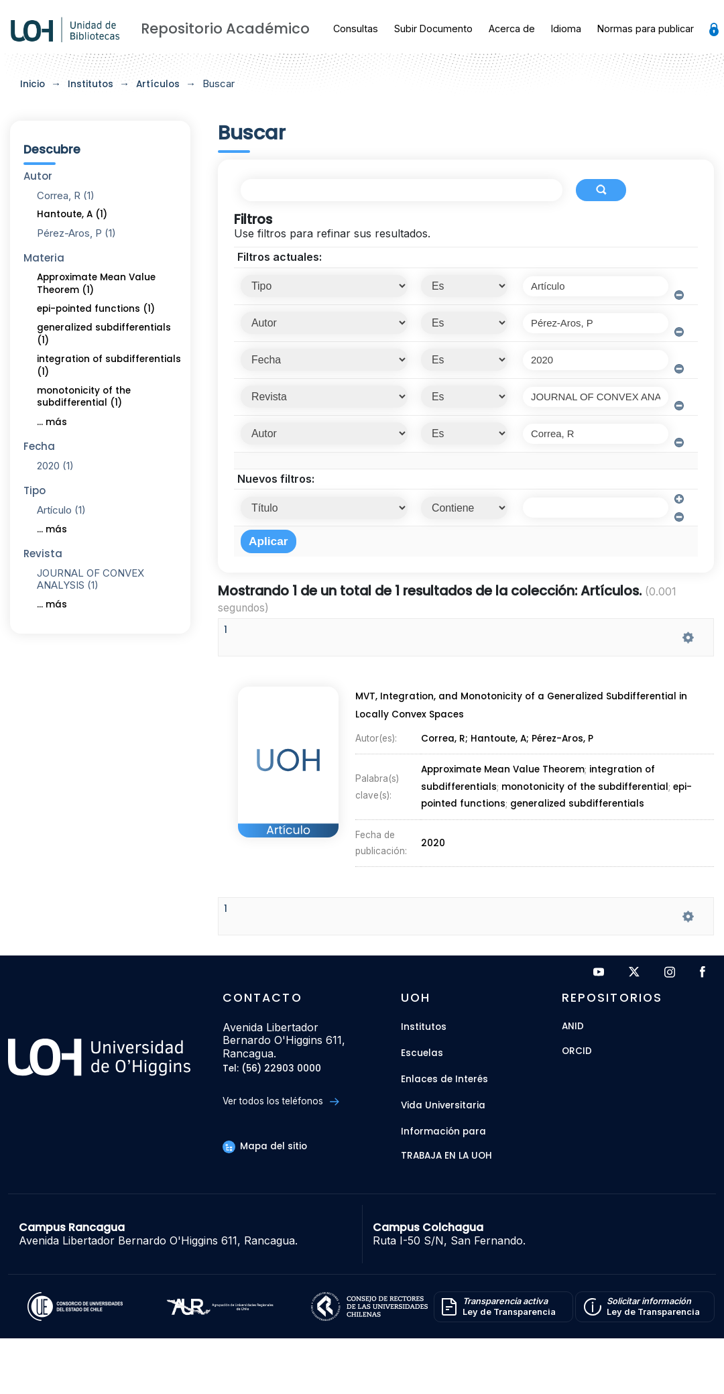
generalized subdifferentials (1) (104, 334)
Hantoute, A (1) (72, 214)
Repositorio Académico (225, 28)
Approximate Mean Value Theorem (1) (96, 283)
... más (52, 422)
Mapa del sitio (265, 1146)
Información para (443, 1131)
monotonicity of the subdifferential (584, 785)
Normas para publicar (645, 28)
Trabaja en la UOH (446, 1156)
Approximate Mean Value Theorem (502, 771)
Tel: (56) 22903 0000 (272, 1069)
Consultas (355, 28)
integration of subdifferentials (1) (109, 365)
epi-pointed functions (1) (96, 308)
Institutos (90, 84)
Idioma (566, 28)
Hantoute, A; (501, 745)
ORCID (577, 1051)
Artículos (158, 84)
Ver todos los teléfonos (281, 1101)
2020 (433, 830)
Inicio (32, 84)
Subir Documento (433, 28)
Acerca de (512, 28)
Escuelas (422, 1053)
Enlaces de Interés (444, 1079)
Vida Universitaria (443, 1105)
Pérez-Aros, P (563, 745)
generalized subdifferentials (576, 799)
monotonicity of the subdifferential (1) (84, 397)
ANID (573, 1027)
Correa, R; (445, 745)
